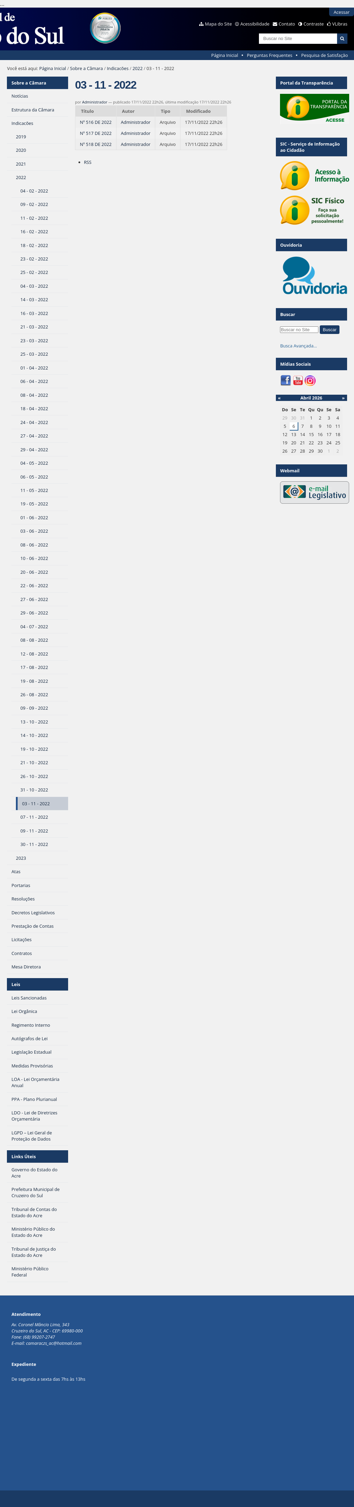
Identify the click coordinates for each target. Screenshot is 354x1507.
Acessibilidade (254, 24)
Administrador (95, 102)
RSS (88, 162)
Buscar (287, 314)
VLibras (339, 24)
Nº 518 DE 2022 (96, 144)
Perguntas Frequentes (269, 55)
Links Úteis (23, 1156)
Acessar (342, 12)
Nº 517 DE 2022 (96, 133)
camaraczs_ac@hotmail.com (54, 1343)
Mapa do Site (218, 24)
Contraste (314, 24)
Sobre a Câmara (86, 68)
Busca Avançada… (298, 346)
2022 (137, 68)
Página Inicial (224, 55)
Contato (287, 24)
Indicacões (118, 68)
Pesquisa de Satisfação (324, 55)
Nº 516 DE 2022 (96, 122)
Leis (15, 984)
